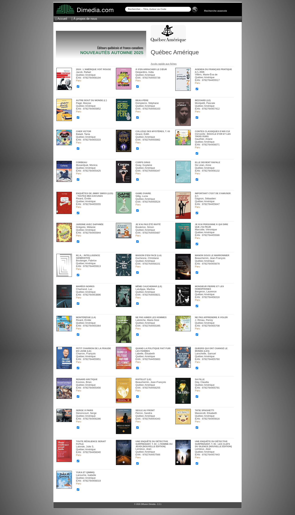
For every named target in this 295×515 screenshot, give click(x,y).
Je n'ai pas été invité (148, 224)
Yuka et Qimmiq (85, 472)
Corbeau (81, 162)
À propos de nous (85, 18)
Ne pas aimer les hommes (151, 317)
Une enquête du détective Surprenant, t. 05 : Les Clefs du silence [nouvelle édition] (213, 444)
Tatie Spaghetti (204, 410)
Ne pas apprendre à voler (211, 317)
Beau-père (141, 100)
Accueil (62, 18)
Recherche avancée (215, 10)
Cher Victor (83, 131)
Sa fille (200, 379)
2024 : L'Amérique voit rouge (93, 69)
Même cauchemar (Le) (148, 286)
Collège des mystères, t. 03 (152, 131)
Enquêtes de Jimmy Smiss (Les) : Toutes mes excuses (94, 194)
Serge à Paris (84, 410)
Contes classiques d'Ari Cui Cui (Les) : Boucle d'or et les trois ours (213, 134)
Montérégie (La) (86, 317)
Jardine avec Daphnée (89, 224)
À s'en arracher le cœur (151, 69)
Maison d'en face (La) (148, 255)
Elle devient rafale (207, 162)
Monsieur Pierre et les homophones (209, 287)
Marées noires (85, 286)
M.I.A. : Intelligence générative (88, 256)
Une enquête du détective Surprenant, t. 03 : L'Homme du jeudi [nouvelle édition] (154, 444)
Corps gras (142, 162)
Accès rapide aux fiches (163, 63)
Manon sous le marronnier (212, 255)
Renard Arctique (86, 379)
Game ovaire (143, 193)
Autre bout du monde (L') (91, 100)
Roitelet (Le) (143, 379)
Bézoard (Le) (203, 100)
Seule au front (145, 410)
